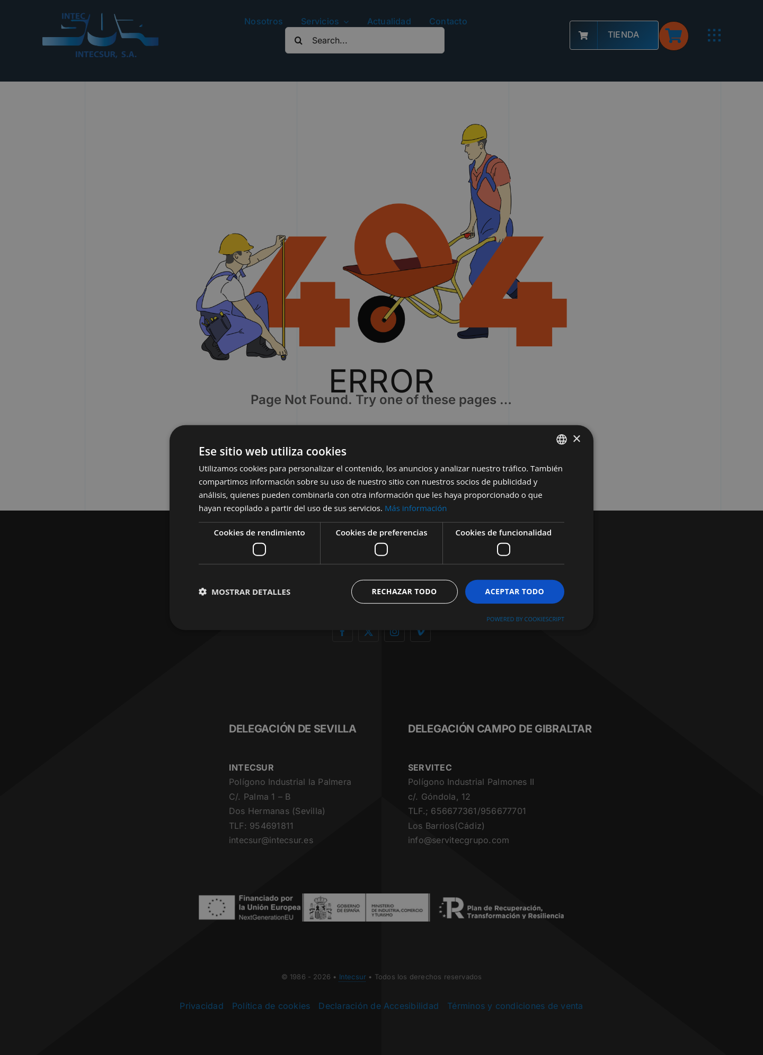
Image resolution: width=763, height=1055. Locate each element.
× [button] (576, 439)
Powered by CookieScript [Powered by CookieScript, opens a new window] (525, 618)
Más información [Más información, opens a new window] (416, 507)
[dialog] (381, 527)
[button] (244, 591)
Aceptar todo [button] (514, 591)
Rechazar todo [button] (404, 591)
